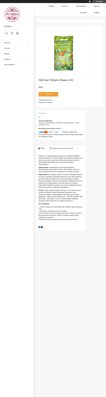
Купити (48, 94)
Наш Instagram (9, 64)
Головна (51, 6)
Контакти (83, 13)
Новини (7, 59)
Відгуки (7, 54)
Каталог (7, 43)
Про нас (7, 48)
